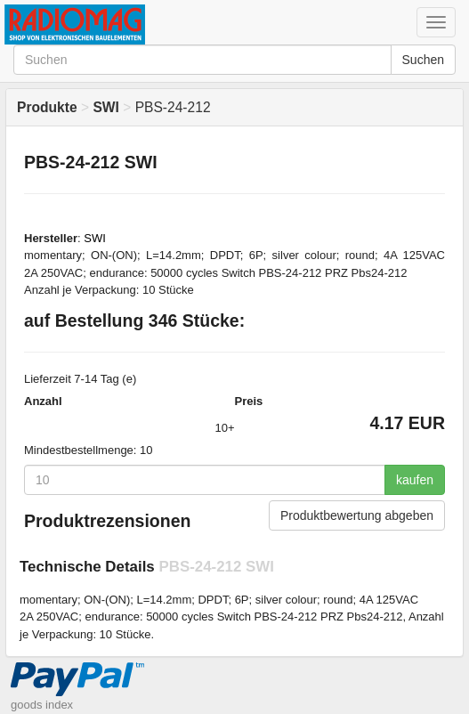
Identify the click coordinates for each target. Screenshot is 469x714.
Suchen (423, 60)
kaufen (414, 480)
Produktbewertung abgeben (356, 515)
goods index (42, 704)
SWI (95, 238)
